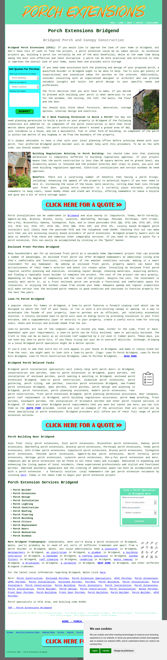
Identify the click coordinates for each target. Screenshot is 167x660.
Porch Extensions (146, 578)
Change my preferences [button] (123, 651)
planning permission (28, 120)
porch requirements (76, 404)
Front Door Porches (21, 592)
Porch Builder (46, 589)
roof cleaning (48, 559)
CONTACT (140, 23)
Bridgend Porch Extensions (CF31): (32, 47)
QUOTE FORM (33, 408)
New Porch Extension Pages (28, 632)
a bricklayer (31, 563)
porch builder (62, 144)
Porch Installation (42, 582)
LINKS (120, 23)
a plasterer (110, 549)
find (18, 443)
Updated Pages (48, 632)
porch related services (138, 401)
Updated (70, 632)
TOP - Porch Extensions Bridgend (30, 607)
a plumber (94, 552)
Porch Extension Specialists (91, 578)
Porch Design (68, 589)
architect (127, 78)
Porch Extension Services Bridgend (43, 482)
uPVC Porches (122, 578)
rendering (86, 559)
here (23, 475)
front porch (69, 257)
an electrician (56, 552)
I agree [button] (95, 651)
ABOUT (130, 23)
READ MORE (130, 356)
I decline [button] (105, 651)
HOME (112, 23)
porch (143, 177)
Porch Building (109, 582)
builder (62, 71)
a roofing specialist (93, 556)
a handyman (50, 556)
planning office (100, 140)
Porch (11, 215)
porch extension (90, 51)
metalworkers (16, 552)
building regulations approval (60, 167)
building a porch (38, 54)
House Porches (148, 589)
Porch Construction (30, 578)
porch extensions (98, 233)
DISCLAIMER (152, 23)
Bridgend (73, 215)
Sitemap (10, 632)
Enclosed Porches (57, 578)
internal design (65, 111)
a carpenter (69, 563)
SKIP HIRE (104, 563)
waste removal (123, 559)
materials (114, 94)
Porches (90, 582)
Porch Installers (90, 585)
